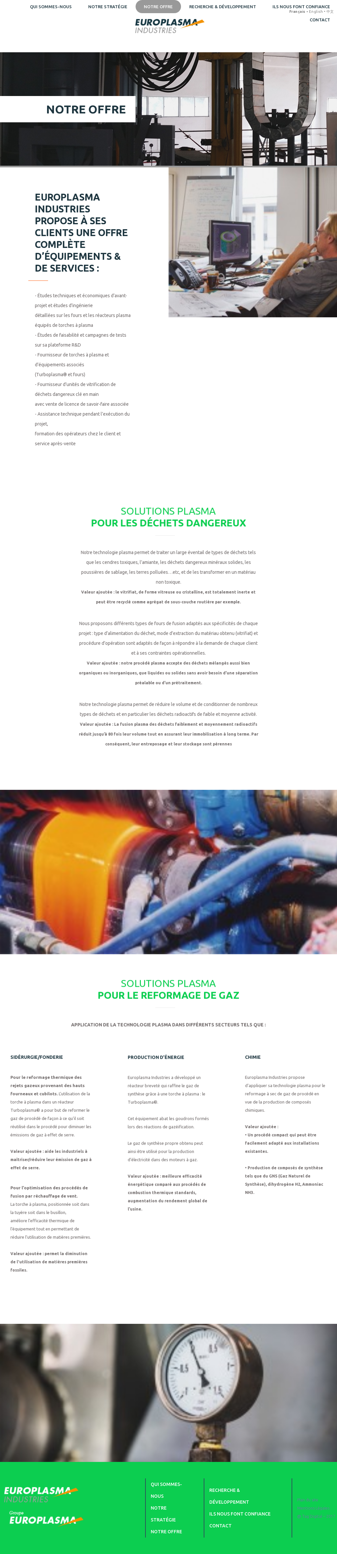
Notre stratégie (107, 6)
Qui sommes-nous (51, 6)
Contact (220, 1525)
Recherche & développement (222, 6)
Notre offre (158, 6)
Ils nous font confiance (240, 1514)
